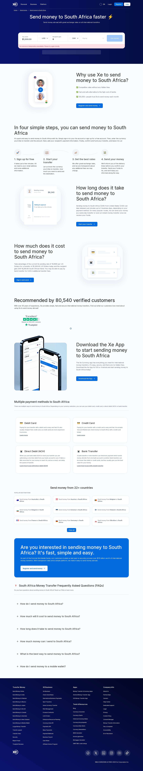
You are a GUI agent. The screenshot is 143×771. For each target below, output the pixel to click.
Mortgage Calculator (79, 740)
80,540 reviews (35, 322)
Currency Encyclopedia (80, 722)
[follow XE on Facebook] (88, 753)
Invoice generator (78, 736)
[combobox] (43, 38)
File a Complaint (107, 726)
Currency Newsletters (79, 729)
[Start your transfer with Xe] (86, 224)
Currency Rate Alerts (79, 726)
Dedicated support (108, 705)
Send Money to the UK (19, 709)
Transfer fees (17, 733)
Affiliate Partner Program (50, 744)
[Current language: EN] (102, 4)
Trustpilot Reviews (18, 744)
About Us (106, 691)
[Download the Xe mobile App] (86, 378)
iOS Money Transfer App (80, 698)
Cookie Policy (107, 716)
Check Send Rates (48, 695)
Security (15, 737)
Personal (24, 4)
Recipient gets (57, 36)
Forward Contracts (48, 712)
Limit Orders (46, 716)
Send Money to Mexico (19, 702)
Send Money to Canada (19, 712)
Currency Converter (79, 712)
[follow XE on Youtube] (119, 753)
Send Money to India (19, 695)
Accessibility (107, 730)
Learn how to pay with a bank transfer (90, 466)
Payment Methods (48, 733)
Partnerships (107, 695)
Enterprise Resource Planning (51, 719)
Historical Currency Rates (80, 719)
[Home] (15, 4)
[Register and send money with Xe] (89, 105)
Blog (74, 708)
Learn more (24, 435)
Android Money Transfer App (81, 695)
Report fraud (16, 740)
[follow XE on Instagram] (111, 753)
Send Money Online (18, 691)
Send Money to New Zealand (21, 719)
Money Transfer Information (111, 723)
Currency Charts (78, 715)
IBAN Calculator (77, 733)
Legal (105, 709)
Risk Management (48, 709)
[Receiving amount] (54, 39)
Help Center (106, 702)
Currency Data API (48, 723)
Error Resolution (108, 733)
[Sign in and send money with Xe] (24, 280)
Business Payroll (47, 737)
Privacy (105, 712)
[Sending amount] (27, 39)
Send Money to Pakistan (20, 698)
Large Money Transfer (19, 726)
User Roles (46, 740)
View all (72, 530)
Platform (43, 4)
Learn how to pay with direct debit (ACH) (34, 466)
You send (25, 36)
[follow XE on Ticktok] (127, 753)
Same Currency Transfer (50, 705)
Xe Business (46, 691)
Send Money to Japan (19, 705)
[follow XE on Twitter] (96, 753)
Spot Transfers (47, 702)
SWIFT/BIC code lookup (80, 743)
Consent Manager (108, 719)
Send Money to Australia (20, 716)
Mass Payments (47, 730)
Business (33, 4)
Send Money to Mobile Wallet (21, 723)
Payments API (47, 726)
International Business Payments (52, 698)
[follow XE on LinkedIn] (104, 753)
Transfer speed (17, 730)
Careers (105, 698)
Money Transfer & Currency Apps (83, 691)
